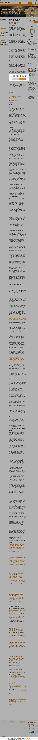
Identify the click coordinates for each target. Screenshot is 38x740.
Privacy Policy (19, 739)
